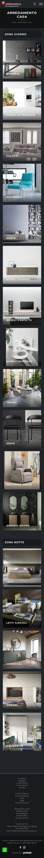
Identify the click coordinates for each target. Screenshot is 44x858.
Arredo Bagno (22, 813)
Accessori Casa (22, 811)
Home (14, 22)
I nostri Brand (22, 783)
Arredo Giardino (22, 818)
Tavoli (22, 798)
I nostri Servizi (22, 785)
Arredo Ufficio (22, 816)
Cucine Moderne (22, 793)
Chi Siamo (22, 778)
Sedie (22, 800)
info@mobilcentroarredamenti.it (24, 831)
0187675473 (23, 828)
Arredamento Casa (25, 22)
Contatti (22, 788)
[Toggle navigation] (41, 4)
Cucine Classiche (22, 796)
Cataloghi (22, 781)
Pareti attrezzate (22, 803)
